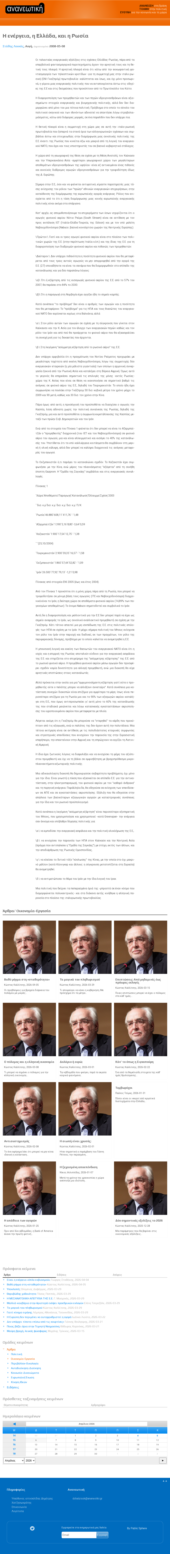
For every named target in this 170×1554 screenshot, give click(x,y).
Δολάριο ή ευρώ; (71, 1061)
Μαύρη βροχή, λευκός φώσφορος (45, 1331)
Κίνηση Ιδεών (19, 1382)
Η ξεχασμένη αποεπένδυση (78, 1167)
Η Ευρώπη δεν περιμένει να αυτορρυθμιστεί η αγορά (56, 1317)
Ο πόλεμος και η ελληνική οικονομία (29, 1061)
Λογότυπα (18, 1511)
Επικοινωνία (19, 1507)
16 (14, 1444)
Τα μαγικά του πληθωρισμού (80, 979)
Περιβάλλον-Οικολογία (25, 1363)
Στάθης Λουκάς (13, 46)
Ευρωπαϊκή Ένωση (22, 1377)
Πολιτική (16, 1354)
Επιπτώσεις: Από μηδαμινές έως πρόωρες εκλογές (138, 981)
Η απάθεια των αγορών (20, 1220)
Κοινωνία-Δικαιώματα (25, 1372)
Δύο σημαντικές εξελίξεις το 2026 (139, 1220)
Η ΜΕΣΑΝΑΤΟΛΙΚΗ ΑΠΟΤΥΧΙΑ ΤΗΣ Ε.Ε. (45, 1298)
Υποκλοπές (34, 1289)
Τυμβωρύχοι (123, 1087)
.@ (87, 1498)
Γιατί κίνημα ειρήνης (47, 1312)
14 (14, 1435)
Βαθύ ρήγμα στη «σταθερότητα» (27, 979)
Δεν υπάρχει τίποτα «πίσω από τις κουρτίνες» (55, 1321)
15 (14, 1440)
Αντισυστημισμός (16, 1141)
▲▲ (165, 1480)
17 (14, 1449)
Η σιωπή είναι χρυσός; (75, 1141)
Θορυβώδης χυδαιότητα (39, 1293)
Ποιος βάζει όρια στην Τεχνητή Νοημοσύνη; (53, 1326)
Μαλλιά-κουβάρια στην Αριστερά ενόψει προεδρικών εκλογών (63, 1303)
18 (14, 1453)
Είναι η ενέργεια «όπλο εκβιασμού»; (48, 1279)
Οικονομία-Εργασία (23, 1358)
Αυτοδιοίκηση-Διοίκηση (26, 1368)
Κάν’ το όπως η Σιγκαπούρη (134, 1061)
